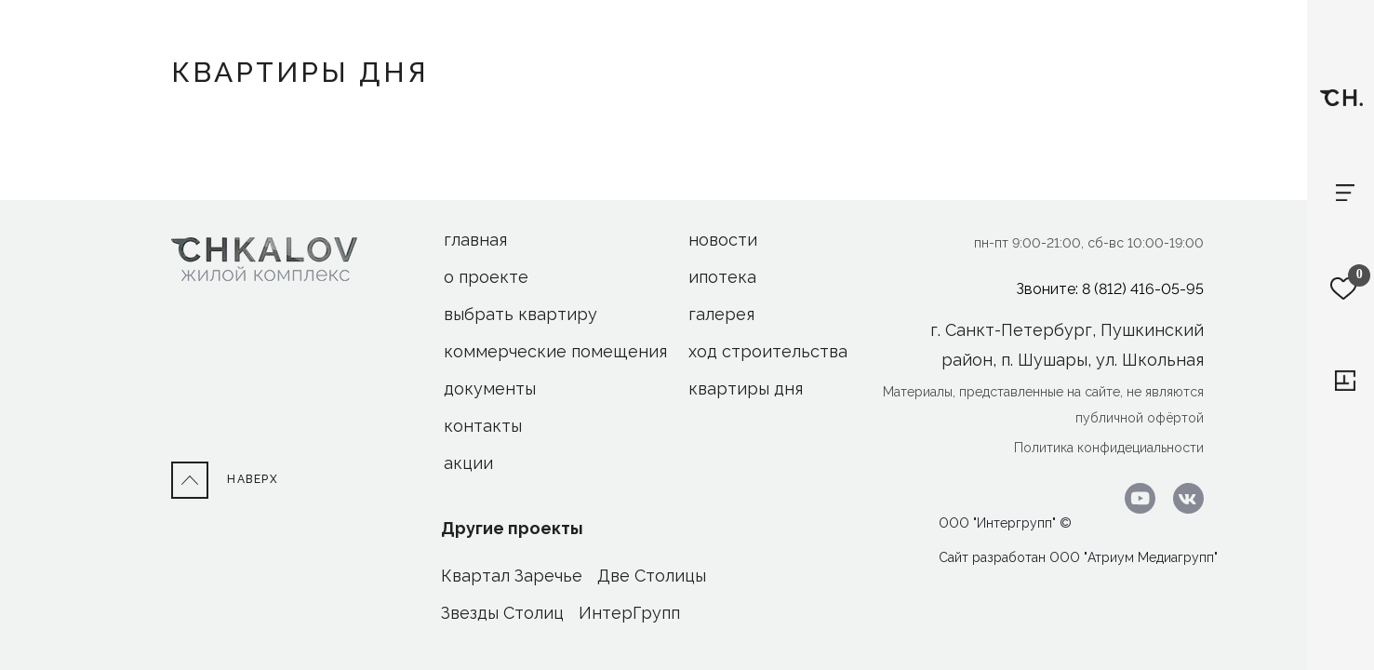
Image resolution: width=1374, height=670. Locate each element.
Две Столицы (651, 575)
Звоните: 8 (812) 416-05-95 (1110, 289)
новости (722, 239)
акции (468, 463)
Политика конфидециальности (1109, 447)
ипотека (722, 277)
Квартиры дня (745, 388)
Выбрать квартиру (520, 314)
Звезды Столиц (502, 613)
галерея (721, 314)
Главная (475, 239)
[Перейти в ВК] (1181, 497)
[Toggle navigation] (1345, 192)
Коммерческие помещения (555, 351)
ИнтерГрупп (629, 613)
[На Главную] (264, 258)
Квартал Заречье (511, 575)
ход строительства (767, 351)
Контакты (483, 426)
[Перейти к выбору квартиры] (1345, 380)
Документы (490, 388)
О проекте (486, 277)
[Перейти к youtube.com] (1135, 497)
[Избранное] (1343, 288)
